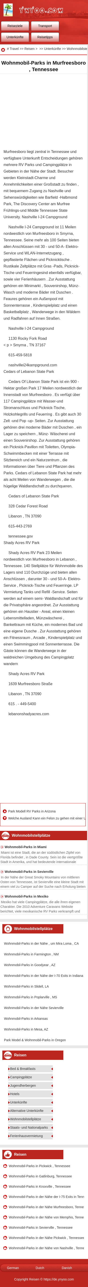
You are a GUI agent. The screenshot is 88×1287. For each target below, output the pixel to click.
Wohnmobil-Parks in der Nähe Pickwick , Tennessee (46, 1238)
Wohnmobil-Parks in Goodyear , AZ (29, 965)
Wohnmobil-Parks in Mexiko (26, 896)
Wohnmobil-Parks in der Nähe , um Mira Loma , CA (41, 943)
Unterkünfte (15, 37)
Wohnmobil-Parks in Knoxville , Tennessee (40, 1186)
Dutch (40, 1268)
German (13, 1268)
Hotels (14, 1094)
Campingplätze (21, 1077)
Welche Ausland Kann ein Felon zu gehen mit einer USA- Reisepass (46, 818)
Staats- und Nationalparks (29, 1127)
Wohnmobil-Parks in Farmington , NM (31, 954)
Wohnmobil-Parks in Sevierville (29, 872)
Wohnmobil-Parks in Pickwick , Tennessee (39, 1166)
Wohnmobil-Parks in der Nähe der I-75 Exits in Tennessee (46, 1197)
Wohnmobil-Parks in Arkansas (26, 1018)
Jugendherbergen (23, 1085)
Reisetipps (45, 37)
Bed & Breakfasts (22, 1069)
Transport (45, 26)
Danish (67, 1268)
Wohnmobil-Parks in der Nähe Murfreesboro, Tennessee (46, 1207)
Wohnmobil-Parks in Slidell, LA (26, 986)
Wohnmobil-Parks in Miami (26, 847)
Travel (14, 49)
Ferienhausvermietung (26, 1136)
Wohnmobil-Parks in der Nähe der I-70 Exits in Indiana (43, 976)
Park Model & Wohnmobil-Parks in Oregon (35, 1040)
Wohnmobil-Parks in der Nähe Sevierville (34, 1008)
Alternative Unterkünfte (26, 1111)
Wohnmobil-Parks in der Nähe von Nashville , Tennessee (46, 1248)
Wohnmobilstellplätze (25, 1119)
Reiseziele (15, 26)
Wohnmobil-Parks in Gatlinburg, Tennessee (40, 1176)
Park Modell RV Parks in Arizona (32, 811)
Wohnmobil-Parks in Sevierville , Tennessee (41, 1227)
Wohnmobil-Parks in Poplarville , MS (30, 997)
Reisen (29, 49)
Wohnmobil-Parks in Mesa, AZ (26, 1029)
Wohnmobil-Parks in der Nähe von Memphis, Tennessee (46, 1217)
